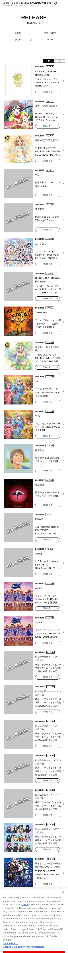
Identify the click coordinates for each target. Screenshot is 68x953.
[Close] (63, 904)
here (25, 915)
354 (42, 896)
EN (60, 61)
